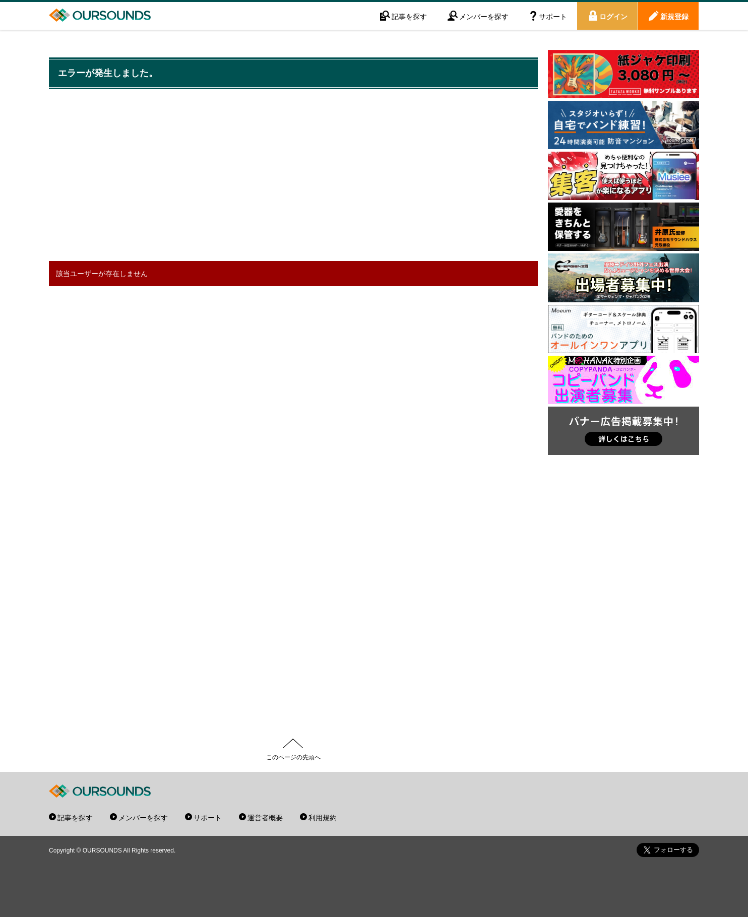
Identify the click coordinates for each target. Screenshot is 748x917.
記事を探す (409, 16)
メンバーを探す (484, 16)
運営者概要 (265, 817)
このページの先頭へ (293, 757)
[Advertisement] (293, 176)
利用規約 (322, 817)
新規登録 (674, 16)
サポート (553, 16)
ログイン (613, 16)
